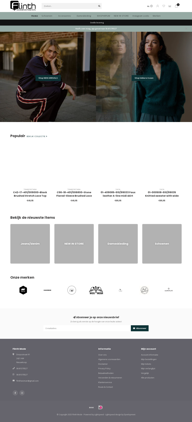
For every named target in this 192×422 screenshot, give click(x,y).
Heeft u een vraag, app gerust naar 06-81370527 (96, 28)
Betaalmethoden (106, 373)
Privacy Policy (104, 368)
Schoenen (47, 15)
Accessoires (64, 15)
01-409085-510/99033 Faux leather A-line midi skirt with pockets (118, 196)
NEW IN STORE (121, 15)
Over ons (102, 354)
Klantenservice (105, 382)
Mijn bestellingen (149, 359)
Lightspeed (99, 414)
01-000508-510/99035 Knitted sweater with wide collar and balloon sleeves (162, 196)
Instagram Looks (141, 15)
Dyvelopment (129, 414)
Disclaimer (103, 364)
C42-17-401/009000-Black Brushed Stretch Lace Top (30, 194)
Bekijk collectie (37, 136)
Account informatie (149, 354)
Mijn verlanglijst (148, 368)
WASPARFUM (103, 15)
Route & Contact (105, 387)
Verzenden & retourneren (110, 377)
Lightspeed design (113, 414)
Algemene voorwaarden (109, 359)
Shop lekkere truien (144, 78)
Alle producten (147, 377)
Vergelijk (145, 373)
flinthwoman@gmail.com (27, 380)
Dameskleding (84, 15)
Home (34, 15)
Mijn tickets (146, 364)
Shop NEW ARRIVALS (48, 78)
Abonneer (139, 328)
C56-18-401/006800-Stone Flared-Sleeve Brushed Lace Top (74, 196)
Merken (157, 15)
